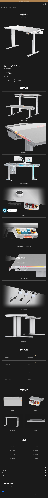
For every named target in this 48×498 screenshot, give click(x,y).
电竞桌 (10, 7)
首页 (1, 7)
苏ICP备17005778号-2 (26, 494)
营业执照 (34, 494)
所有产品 (5, 7)
